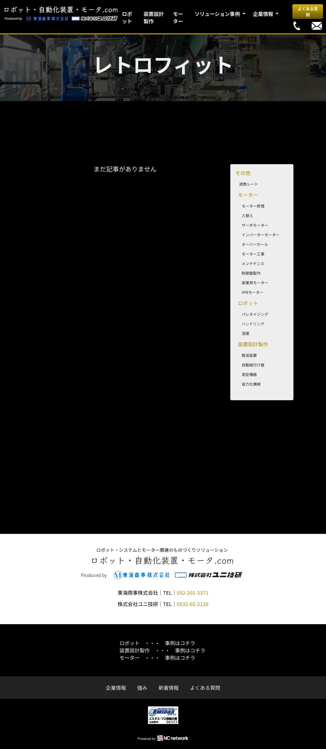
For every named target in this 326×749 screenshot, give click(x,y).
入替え (247, 215)
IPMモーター (252, 292)
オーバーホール (255, 244)
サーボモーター (255, 225)
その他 (242, 173)
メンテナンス (253, 263)
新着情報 (169, 687)
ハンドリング (253, 323)
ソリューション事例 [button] (217, 13)
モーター (178, 17)
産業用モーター (255, 282)
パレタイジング (255, 314)
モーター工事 (253, 253)
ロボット (127, 17)
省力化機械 (251, 384)
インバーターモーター (261, 234)
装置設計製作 (153, 17)
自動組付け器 (253, 364)
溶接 (245, 333)
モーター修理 (253, 206)
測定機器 (249, 374)
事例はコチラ (180, 643)
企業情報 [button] (263, 13)
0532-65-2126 (192, 604)
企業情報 (116, 687)
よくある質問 (308, 12)
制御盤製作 (251, 273)
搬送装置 (249, 355)
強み (142, 687)
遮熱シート (248, 184)
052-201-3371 (192, 592)
